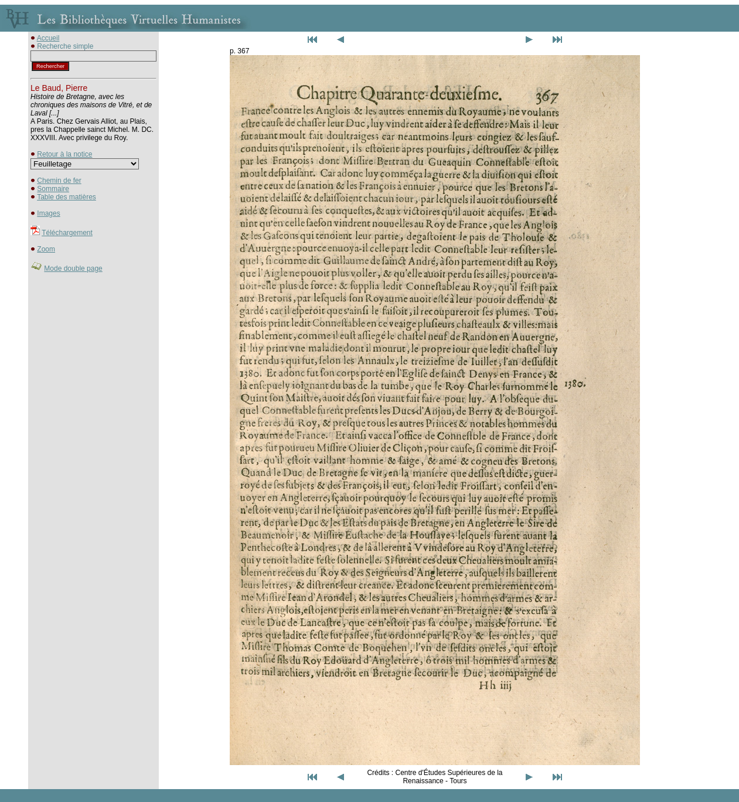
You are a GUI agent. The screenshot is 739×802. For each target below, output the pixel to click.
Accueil (48, 38)
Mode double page (73, 268)
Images (48, 213)
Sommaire (53, 189)
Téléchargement (67, 233)
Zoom (46, 249)
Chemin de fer (59, 180)
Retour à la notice (64, 154)
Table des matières (66, 197)
